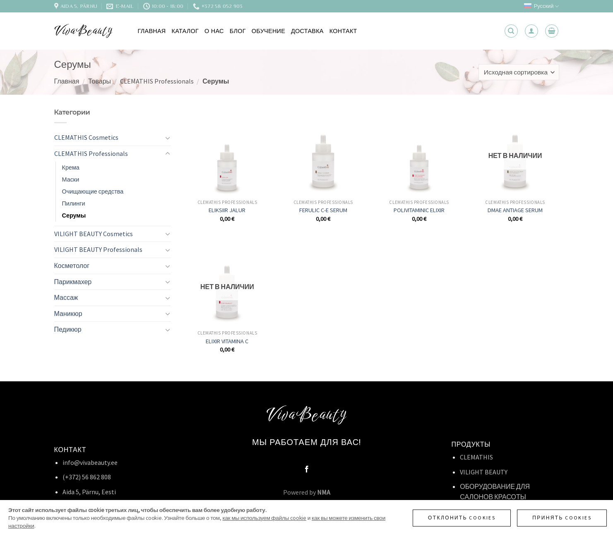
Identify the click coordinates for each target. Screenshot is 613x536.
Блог (238, 31)
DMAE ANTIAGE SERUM (515, 210)
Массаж (66, 297)
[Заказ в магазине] (518, 72)
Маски (70, 179)
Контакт (343, 31)
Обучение (268, 31)
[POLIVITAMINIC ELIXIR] (419, 151)
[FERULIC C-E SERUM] (323, 151)
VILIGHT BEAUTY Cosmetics (93, 234)
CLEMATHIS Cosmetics (86, 137)
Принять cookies (561, 517)
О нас (214, 31)
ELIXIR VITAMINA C (227, 341)
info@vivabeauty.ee (90, 462)
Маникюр (68, 313)
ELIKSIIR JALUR (227, 210)
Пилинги (73, 203)
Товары (99, 81)
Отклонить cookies (461, 517)
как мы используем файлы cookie (264, 518)
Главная (152, 31)
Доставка (307, 31)
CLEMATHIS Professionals (157, 81)
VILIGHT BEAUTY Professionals (98, 249)
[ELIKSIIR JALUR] (227, 151)
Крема (70, 167)
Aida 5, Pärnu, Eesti (89, 492)
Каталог (185, 31)
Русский (541, 6)
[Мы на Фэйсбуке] (306, 469)
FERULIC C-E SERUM (323, 210)
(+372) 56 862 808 (87, 477)
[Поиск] (511, 31)
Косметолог (72, 265)
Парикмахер (73, 282)
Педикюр (68, 329)
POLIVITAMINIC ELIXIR (419, 210)
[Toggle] (167, 138)
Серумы (74, 215)
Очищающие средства (93, 191)
